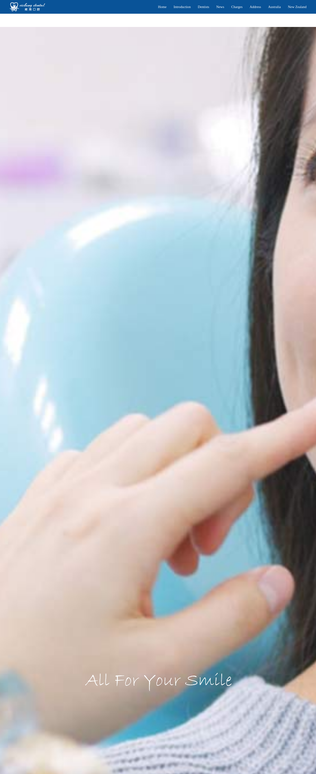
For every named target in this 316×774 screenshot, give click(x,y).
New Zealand (297, 7)
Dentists (203, 7)
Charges (237, 7)
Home (162, 7)
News (220, 7)
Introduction (182, 7)
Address (255, 7)
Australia (274, 7)
